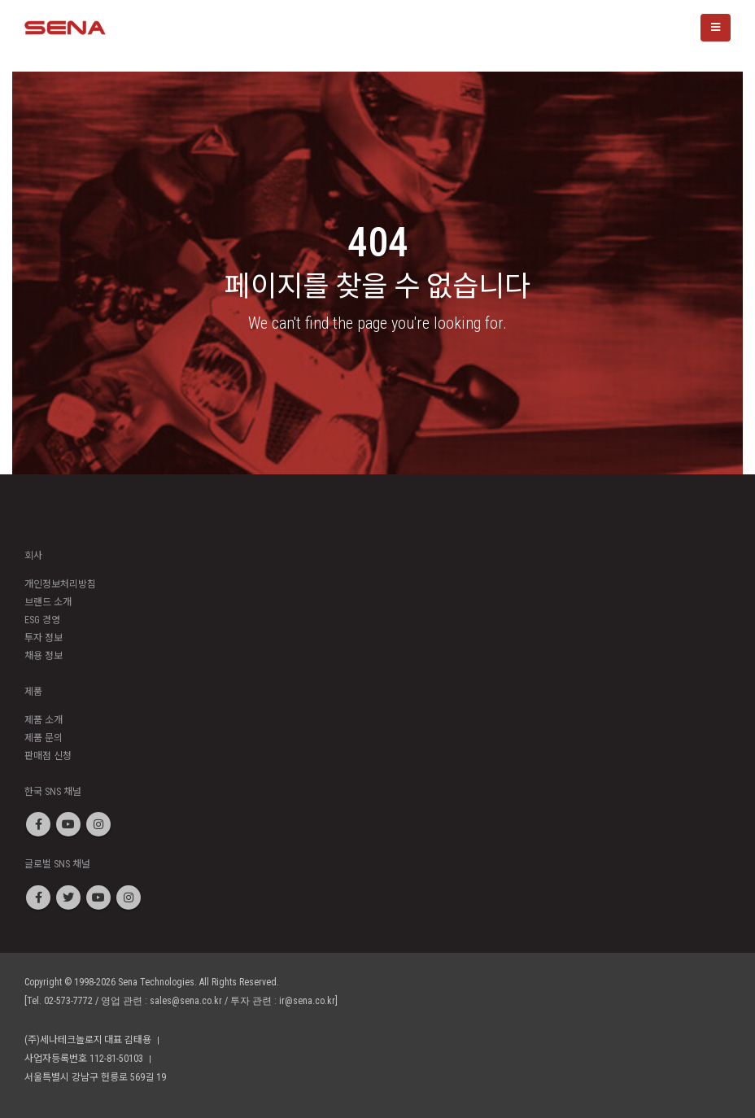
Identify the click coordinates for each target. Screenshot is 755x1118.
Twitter (68, 897)
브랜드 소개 (48, 602)
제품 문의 (43, 738)
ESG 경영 (42, 620)
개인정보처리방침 (60, 584)
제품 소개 (43, 720)
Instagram (98, 824)
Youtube (68, 824)
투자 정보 (43, 638)
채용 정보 (43, 656)
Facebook (38, 824)
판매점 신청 (48, 756)
